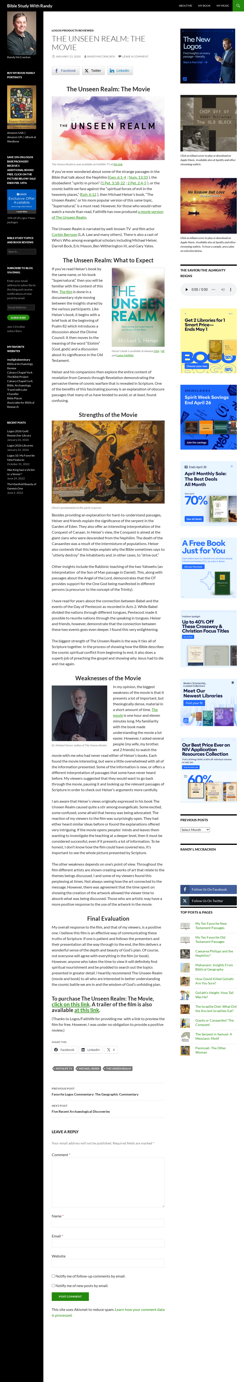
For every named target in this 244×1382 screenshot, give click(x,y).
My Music (223, 5)
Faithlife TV (64, 1068)
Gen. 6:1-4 (117, 177)
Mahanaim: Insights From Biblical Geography (214, 967)
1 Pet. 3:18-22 (113, 183)
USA (156, 351)
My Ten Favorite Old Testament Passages (210, 939)
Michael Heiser (89, 1068)
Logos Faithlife (125, 355)
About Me (185, 5)
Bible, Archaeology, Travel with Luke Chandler (19, 390)
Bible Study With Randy (29, 5)
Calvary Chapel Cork (20, 381)
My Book (204, 5)
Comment (61, 1154)
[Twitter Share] (93, 70)
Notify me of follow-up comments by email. (90, 1276)
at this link (86, 1010)
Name (58, 1216)
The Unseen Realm (118, 1068)
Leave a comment (135, 56)
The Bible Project (17, 377)
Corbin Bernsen (64, 234)
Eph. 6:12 (88, 194)
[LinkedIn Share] (120, 70)
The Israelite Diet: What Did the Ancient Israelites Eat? (216, 1008)
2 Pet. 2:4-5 (136, 183)
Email (57, 1236)
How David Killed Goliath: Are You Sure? (214, 981)
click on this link (71, 1004)
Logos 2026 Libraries (20, 445)
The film (65, 291)
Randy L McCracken (198, 849)
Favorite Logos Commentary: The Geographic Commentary (108, 1091)
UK (163, 351)
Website (59, 1256)
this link (117, 164)
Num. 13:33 (138, 177)
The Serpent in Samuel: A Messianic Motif (213, 1036)
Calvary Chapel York (19, 372)
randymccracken (101, 56)
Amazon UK (14, 137)
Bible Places (14, 398)
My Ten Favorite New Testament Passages (211, 925)
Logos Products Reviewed (73, 30)
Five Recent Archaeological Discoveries (108, 1108)
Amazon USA (15, 133)
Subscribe (18, 317)
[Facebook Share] (65, 70)
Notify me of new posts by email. (82, 1285)
